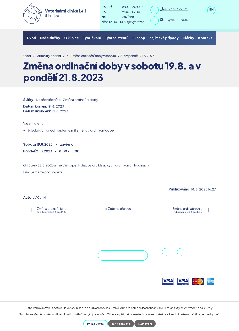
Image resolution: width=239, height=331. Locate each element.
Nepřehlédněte (48, 99)
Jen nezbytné (121, 323)
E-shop (138, 38)
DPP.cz (45, 256)
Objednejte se (123, 277)
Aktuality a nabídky (50, 56)
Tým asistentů (116, 38)
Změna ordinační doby (80, 99)
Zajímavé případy (164, 38)
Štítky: (28, 99)
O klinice (71, 38)
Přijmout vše (95, 323)
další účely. (206, 308)
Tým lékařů (92, 38)
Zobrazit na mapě (118, 258)
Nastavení (146, 323)
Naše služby (50, 38)
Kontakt (205, 38)
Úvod (31, 38)
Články (188, 38)
